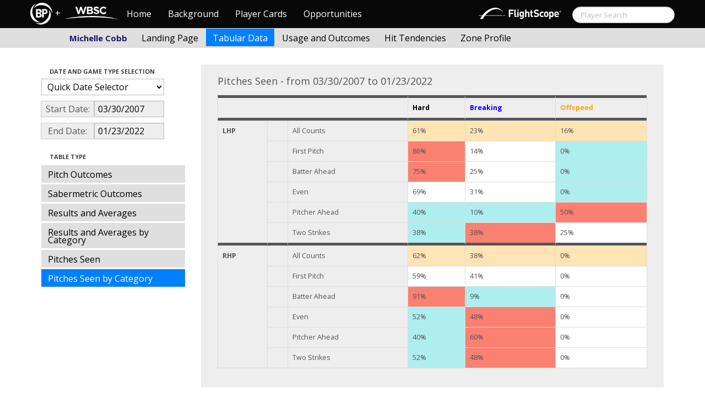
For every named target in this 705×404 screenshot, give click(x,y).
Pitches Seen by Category (100, 278)
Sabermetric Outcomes (95, 194)
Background (193, 14)
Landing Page (170, 38)
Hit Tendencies (415, 38)
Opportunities (332, 14)
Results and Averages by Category (98, 236)
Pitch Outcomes (80, 174)
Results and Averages (92, 213)
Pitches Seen (74, 259)
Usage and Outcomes (326, 38)
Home (139, 14)
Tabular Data (240, 38)
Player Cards (261, 14)
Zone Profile (485, 38)
